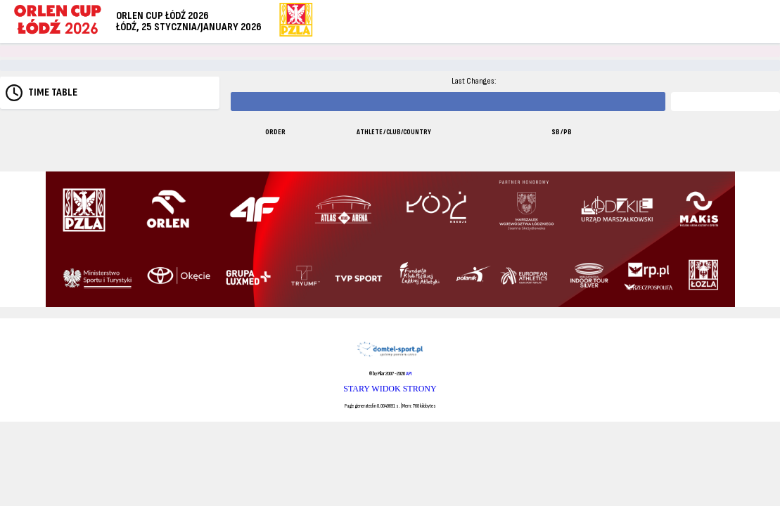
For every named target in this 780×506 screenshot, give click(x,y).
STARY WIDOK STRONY (389, 389)
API (408, 373)
